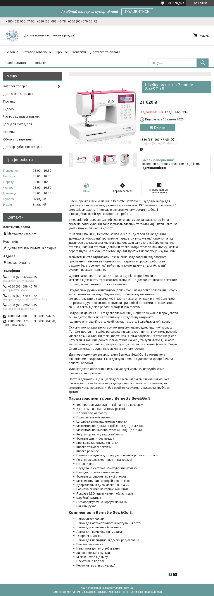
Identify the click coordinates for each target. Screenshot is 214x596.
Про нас (62, 52)
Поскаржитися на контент (111, 591)
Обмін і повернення (18, 139)
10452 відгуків (175, 3)
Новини (9, 132)
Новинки (40, 63)
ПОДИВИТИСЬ (137, 12)
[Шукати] (203, 62)
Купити (159, 127)
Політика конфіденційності (145, 591)
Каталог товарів (35, 52)
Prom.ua (128, 587)
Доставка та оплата (105, 52)
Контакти (79, 52)
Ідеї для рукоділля (17, 124)
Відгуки (8, 109)
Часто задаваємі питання (22, 116)
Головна (11, 52)
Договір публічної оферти (22, 147)
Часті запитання (17, 63)
